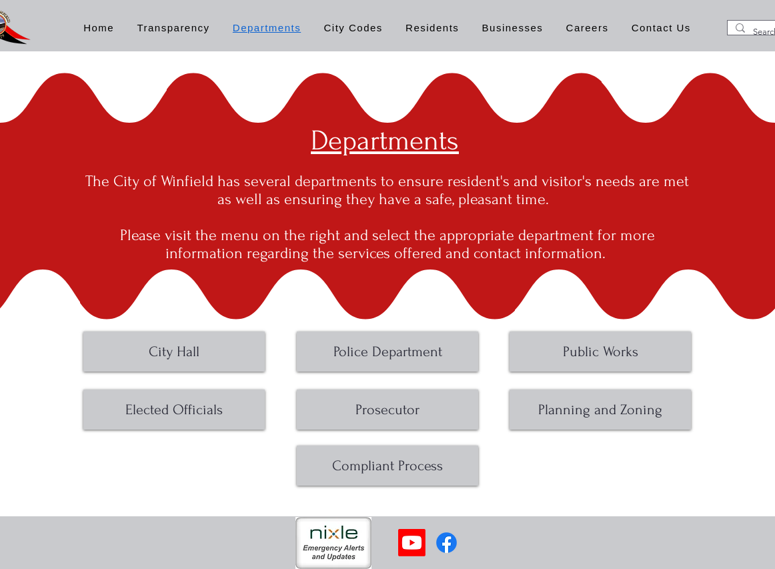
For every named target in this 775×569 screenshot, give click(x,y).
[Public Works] (600, 352)
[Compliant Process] (387, 466)
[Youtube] (412, 542)
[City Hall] (174, 352)
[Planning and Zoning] (600, 410)
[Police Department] (387, 352)
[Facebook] (446, 542)
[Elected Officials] (174, 410)
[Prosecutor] (387, 410)
